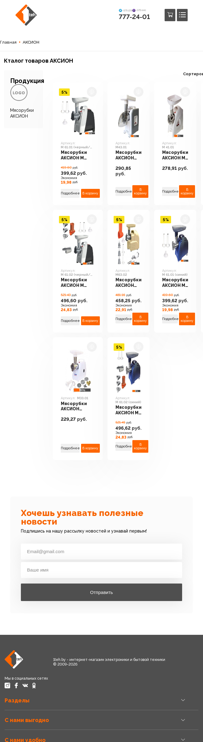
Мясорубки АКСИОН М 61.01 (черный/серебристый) (78, 155)
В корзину (90, 193)
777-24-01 (134, 17)
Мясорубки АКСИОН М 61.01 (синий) (175, 283)
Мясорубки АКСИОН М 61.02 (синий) (128, 410)
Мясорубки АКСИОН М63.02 (128, 283)
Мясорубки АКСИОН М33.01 (74, 406)
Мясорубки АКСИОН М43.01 (128, 155)
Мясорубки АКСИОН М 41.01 (175, 155)
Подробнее (70, 193)
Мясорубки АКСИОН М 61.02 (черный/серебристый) (78, 283)
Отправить (101, 592)
